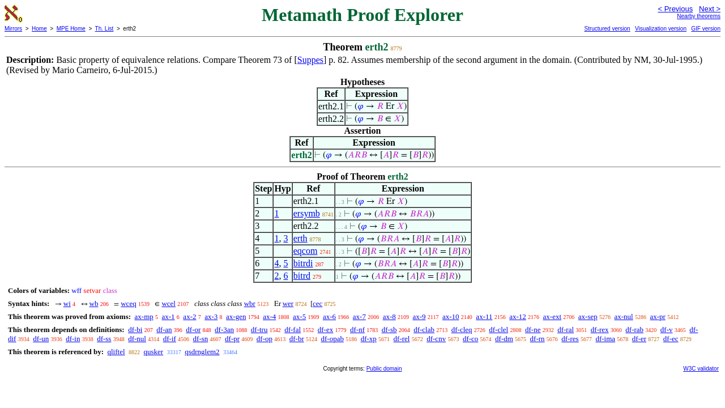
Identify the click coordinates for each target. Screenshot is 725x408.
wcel (168, 303)
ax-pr (657, 316)
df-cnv (436, 338)
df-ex (325, 329)
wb (94, 303)
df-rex (600, 329)
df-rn (537, 338)
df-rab (634, 329)
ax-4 (269, 316)
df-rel (402, 338)
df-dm (504, 338)
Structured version (607, 29)
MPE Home (71, 29)
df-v (666, 329)
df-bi (135, 329)
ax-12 (517, 316)
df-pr (232, 338)
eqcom (305, 251)
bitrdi (303, 263)
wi (67, 303)
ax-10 (450, 316)
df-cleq (461, 329)
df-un (41, 338)
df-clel (498, 329)
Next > (709, 9)
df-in (73, 338)
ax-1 (168, 316)
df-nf (357, 329)
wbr (249, 303)
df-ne (532, 329)
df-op (264, 338)
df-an (164, 329)
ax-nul (624, 316)
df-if (169, 338)
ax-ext (552, 316)
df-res (569, 338)
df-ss (104, 338)
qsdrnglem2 (202, 351)
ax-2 (189, 316)
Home (39, 29)
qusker (154, 351)
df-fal (292, 329)
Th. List (104, 29)
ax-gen (236, 316)
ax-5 (299, 316)
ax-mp (144, 316)
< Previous (675, 9)
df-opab (332, 338)
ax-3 (211, 316)
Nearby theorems (698, 16)
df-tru (259, 329)
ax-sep (588, 316)
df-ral (565, 329)
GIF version (705, 29)
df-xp (369, 338)
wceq (128, 303)
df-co (470, 338)
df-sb (389, 329)
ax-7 (359, 316)
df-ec (671, 338)
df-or (193, 329)
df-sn (200, 338)
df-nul (137, 338)
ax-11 (484, 316)
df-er (639, 338)
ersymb (306, 213)
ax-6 (329, 316)
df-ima (605, 338)
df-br (296, 338)
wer (288, 303)
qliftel (116, 351)
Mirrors (13, 29)
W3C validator (701, 369)
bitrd (301, 275)
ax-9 (419, 316)
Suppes (310, 60)
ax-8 (389, 316)
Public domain (384, 369)
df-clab (423, 329)
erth (300, 238)
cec (317, 303)
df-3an (224, 329)
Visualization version (660, 29)
